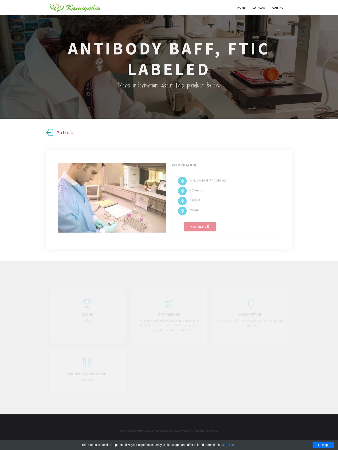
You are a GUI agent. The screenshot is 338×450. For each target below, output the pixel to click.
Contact (278, 7)
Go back (59, 132)
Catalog (259, 7)
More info (227, 445)
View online (199, 227)
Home (241, 7)
